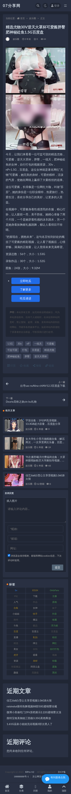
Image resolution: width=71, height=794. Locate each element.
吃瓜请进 (25, 298)
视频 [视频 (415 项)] (54, 654)
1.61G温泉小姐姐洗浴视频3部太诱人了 (29, 724)
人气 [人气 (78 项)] (16, 602)
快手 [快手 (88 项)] (35, 613)
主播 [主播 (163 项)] (54, 596)
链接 (49, 365)
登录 (55, 5)
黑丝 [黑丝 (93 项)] (54, 672)
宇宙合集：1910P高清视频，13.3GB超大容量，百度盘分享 (43, 422)
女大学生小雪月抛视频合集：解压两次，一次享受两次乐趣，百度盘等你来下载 (45, 442)
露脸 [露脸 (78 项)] (54, 666)
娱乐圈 (32, 18)
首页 (22, 18)
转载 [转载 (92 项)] (54, 660)
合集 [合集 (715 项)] (16, 607)
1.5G (10, 343)
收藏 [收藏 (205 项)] (54, 619)
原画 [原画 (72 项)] (54, 602)
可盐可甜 (12, 349)
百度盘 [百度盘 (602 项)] (54, 631)
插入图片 (12, 500)
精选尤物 (49, 349)
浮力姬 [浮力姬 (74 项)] (54, 625)
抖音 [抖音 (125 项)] (54, 613)
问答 (35, 788)
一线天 (38, 343)
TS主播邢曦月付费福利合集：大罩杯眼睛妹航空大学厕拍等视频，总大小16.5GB (45, 460)
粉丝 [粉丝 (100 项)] (54, 637)
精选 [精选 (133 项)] (16, 643)
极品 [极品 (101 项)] (35, 625)
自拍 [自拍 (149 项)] (35, 649)
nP (28, 343)
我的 (50, 788)
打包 (24, 349)
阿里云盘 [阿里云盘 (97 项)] (35, 666)
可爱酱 (50, 343)
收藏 (24, 365)
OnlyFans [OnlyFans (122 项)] (54, 590)
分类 (21, 788)
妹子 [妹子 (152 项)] (54, 607)
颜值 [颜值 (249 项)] (16, 672)
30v (20, 343)
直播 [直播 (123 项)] (16, 637)
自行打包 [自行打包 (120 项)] (54, 649)
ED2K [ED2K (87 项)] (35, 590)
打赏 (11, 365)
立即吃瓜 (25, 281)
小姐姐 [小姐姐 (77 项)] (15, 613)
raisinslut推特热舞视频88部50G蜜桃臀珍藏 (32, 706)
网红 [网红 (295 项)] (54, 643)
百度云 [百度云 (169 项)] (35, 631)
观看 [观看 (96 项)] (35, 654)
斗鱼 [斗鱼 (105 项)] (16, 625)
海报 (37, 365)
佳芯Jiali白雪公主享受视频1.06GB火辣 (29, 700)
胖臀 (27, 356)
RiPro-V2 (29, 771)
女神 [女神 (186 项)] (35, 607)
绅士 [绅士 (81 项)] (35, 643)
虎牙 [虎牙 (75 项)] (16, 654)
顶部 (64, 788)
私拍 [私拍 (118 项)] (35, 637)
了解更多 (25, 289)
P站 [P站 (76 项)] (16, 596)
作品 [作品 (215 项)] (35, 602)
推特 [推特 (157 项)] (16, 619)
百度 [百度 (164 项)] (16, 631)
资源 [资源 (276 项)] (16, 660)
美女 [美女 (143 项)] (16, 649)
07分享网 (11, 5)
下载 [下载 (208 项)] (35, 596)
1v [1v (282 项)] (16, 590)
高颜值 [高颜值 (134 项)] (35, 672)
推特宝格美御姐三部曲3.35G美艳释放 (29, 718)
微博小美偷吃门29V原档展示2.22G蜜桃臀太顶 (34, 712)
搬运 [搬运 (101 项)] (35, 619)
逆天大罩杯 (40, 356)
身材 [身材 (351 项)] (35, 660)
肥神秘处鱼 (13, 356)
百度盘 (35, 349)
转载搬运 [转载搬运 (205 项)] (15, 666)
